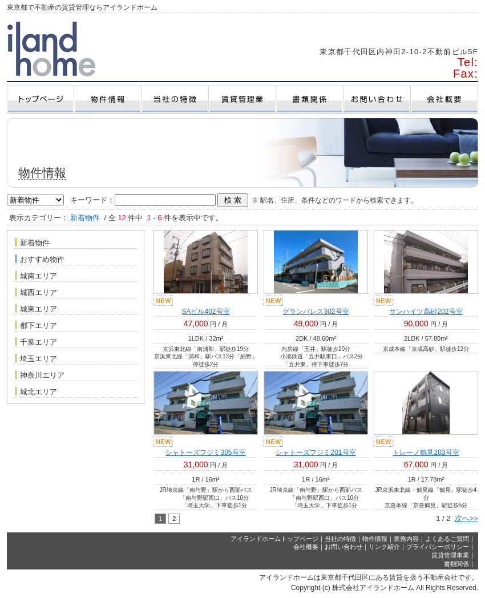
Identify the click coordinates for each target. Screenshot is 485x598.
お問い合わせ (343, 546)
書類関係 (456, 563)
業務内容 (406, 538)
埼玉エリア (36, 358)
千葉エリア (36, 341)
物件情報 (374, 538)
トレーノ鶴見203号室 (426, 452)
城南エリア (36, 275)
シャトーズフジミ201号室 (315, 452)
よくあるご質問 (447, 538)
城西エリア (36, 292)
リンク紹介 (384, 546)
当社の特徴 (340, 538)
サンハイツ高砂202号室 (425, 312)
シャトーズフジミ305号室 (205, 452)
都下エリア (36, 325)
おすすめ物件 (39, 259)
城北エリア (36, 391)
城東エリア (36, 308)
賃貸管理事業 (450, 555)
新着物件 (32, 242)
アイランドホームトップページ (274, 538)
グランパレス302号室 (315, 312)
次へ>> (466, 518)
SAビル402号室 (205, 312)
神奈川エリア (39, 374)
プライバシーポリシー (437, 546)
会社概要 (305, 546)
